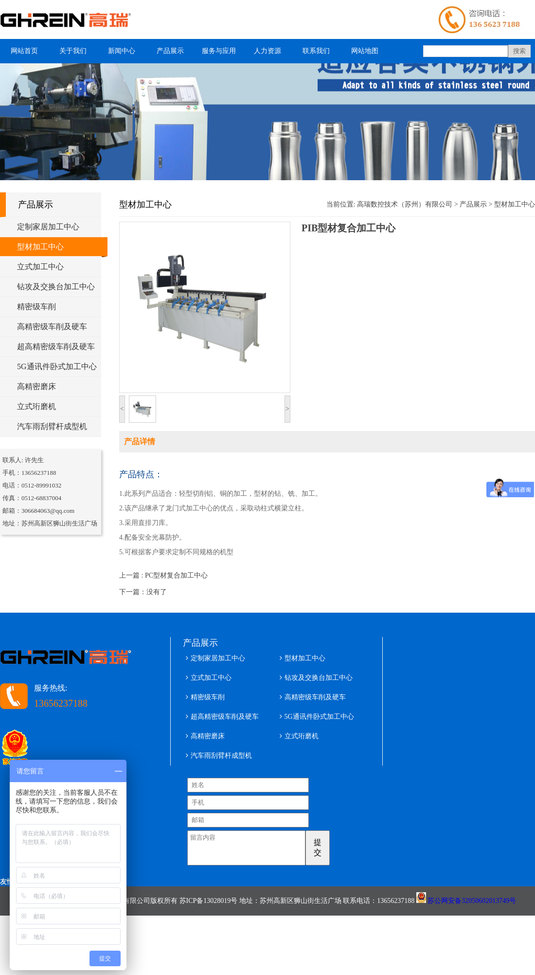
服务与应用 (219, 51)
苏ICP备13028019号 (208, 906)
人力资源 (267, 51)
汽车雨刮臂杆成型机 (52, 426)
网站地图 (364, 51)
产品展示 (170, 51)
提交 (331, 847)
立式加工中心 (40, 266)
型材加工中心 (40, 247)
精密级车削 (36, 306)
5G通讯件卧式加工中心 (57, 366)
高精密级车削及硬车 (52, 326)
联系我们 (316, 51)
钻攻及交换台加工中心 (56, 286)
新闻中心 (121, 51)
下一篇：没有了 (143, 592)
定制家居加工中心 (48, 227)
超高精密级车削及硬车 (56, 346)
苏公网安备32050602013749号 (472, 906)
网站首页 (24, 51)
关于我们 (73, 51)
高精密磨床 (36, 386)
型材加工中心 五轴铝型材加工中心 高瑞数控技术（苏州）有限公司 (70, 19)
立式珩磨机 (36, 406)
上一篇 (163, 575)
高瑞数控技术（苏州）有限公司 (404, 204)
